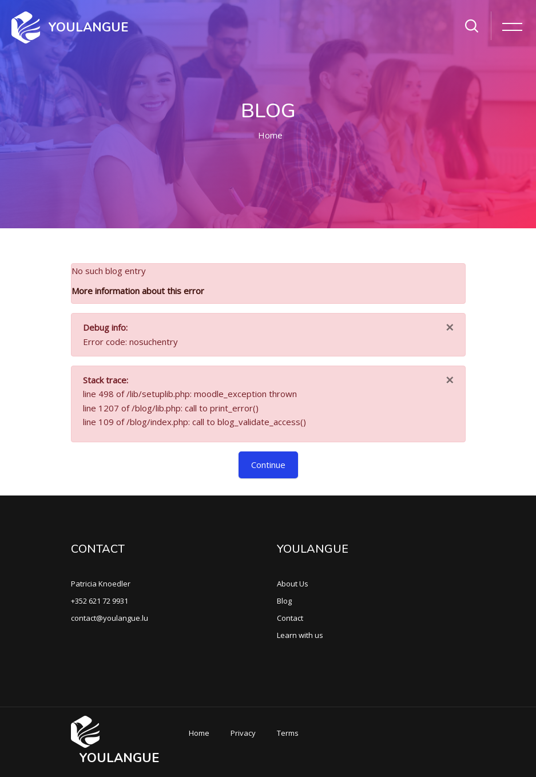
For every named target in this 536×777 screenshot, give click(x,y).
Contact (290, 618)
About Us (292, 583)
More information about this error (138, 290)
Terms (288, 733)
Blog (284, 601)
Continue (268, 464)
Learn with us (300, 635)
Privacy (243, 733)
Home (270, 135)
